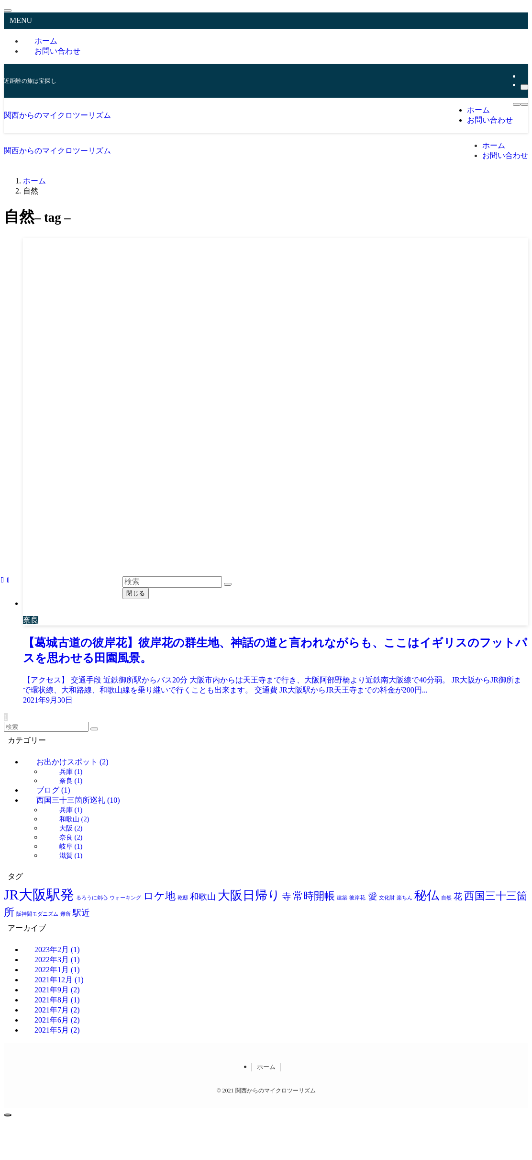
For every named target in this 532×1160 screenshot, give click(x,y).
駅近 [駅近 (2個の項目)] (81, 913)
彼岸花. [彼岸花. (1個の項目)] (357, 897)
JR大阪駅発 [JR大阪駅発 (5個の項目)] (39, 894)
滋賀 (70, 855)
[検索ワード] (46, 727)
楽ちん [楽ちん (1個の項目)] (404, 897)
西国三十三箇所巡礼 (78, 800)
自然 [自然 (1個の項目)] (446, 897)
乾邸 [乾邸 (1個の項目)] (182, 897)
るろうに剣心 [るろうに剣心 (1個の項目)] (92, 897)
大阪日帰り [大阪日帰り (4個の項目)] (249, 895)
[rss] (523, 76)
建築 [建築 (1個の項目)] (342, 897)
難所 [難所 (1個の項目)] (65, 914)
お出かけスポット (72, 762)
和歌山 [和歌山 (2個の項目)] (203, 896)
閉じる (135, 593)
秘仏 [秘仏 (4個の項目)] (426, 895)
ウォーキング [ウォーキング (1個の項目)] (125, 897)
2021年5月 (57, 1030)
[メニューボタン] (517, 104)
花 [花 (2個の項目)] (458, 896)
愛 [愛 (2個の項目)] (372, 896)
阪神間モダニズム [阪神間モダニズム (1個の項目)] (37, 914)
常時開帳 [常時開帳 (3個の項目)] (314, 896)
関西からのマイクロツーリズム (57, 115)
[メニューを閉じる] (7, 10)
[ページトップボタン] (7, 1115)
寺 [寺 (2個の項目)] (286, 896)
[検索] (524, 87)
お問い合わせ (57, 51)
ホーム (266, 1066)
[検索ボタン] (524, 104)
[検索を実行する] (94, 729)
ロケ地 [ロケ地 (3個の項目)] (159, 896)
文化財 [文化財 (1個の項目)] (387, 897)
